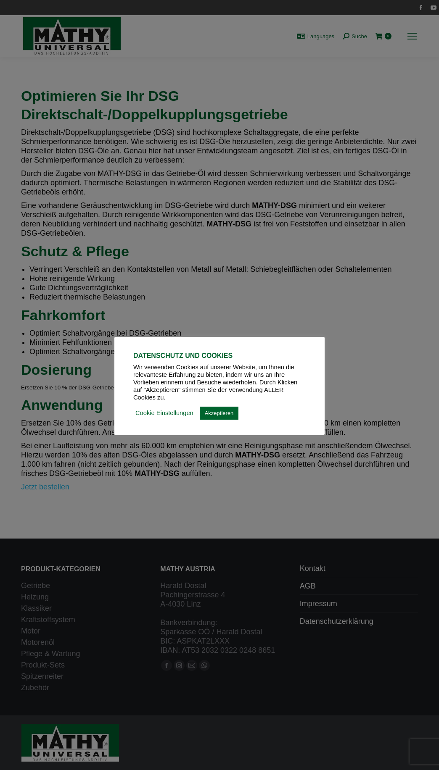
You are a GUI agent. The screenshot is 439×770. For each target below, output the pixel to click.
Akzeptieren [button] (219, 413)
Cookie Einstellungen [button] (164, 413)
